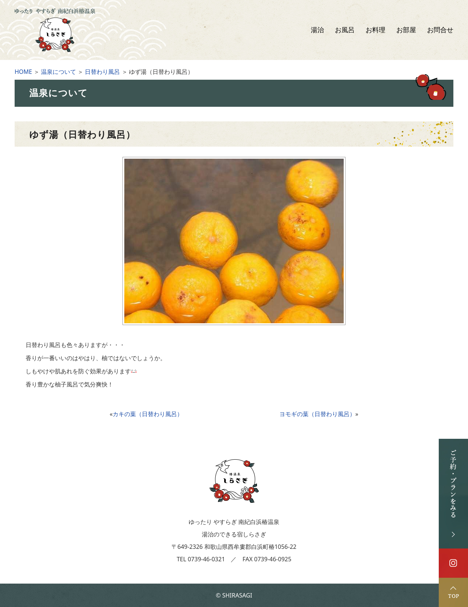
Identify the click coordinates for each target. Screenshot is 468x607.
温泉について (58, 72)
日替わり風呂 (102, 72)
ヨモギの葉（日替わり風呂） (317, 414)
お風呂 (345, 30)
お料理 (375, 30)
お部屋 (406, 30)
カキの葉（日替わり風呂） (148, 414)
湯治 (317, 30)
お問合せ (440, 30)
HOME (23, 72)
